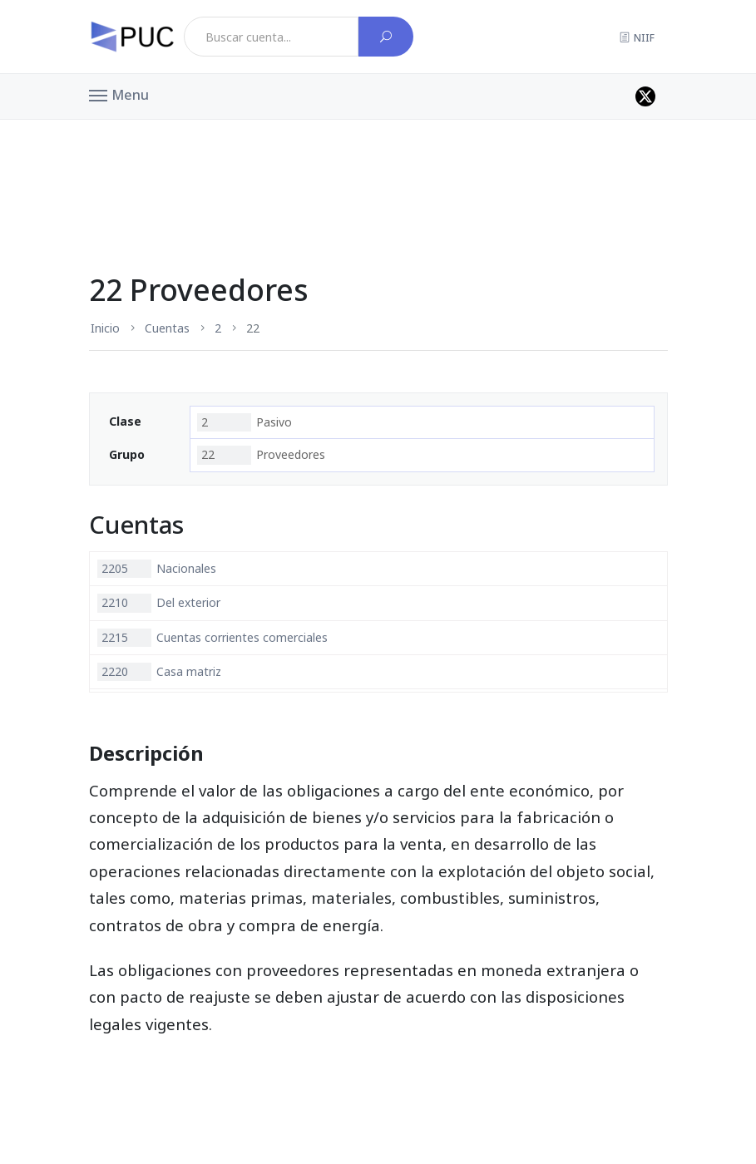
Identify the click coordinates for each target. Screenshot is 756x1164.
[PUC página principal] (132, 37)
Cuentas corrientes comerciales (212, 638)
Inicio (105, 328)
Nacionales (156, 569)
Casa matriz (159, 672)
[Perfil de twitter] (645, 96)
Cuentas (167, 328)
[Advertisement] (378, 161)
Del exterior (158, 603)
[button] (119, 94)
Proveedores (261, 455)
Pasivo (244, 422)
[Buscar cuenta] (385, 37)
